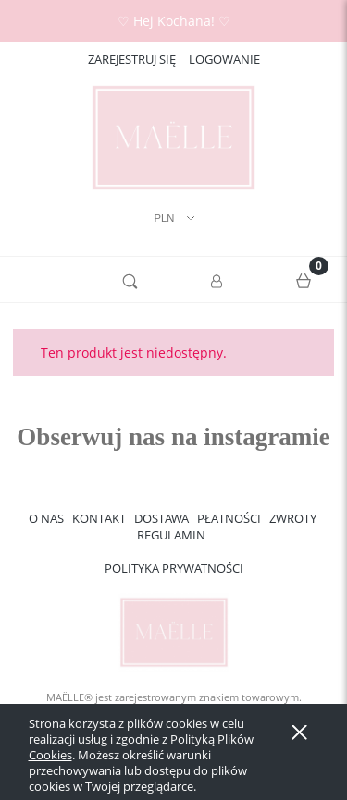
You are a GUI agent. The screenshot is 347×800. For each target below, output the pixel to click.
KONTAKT (99, 518)
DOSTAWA (161, 518)
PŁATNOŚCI (229, 518)
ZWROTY (292, 518)
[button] (43, 280)
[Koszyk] (303, 280)
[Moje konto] (217, 283)
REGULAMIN (171, 535)
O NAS (46, 518)
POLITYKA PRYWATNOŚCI (174, 568)
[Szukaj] (130, 280)
